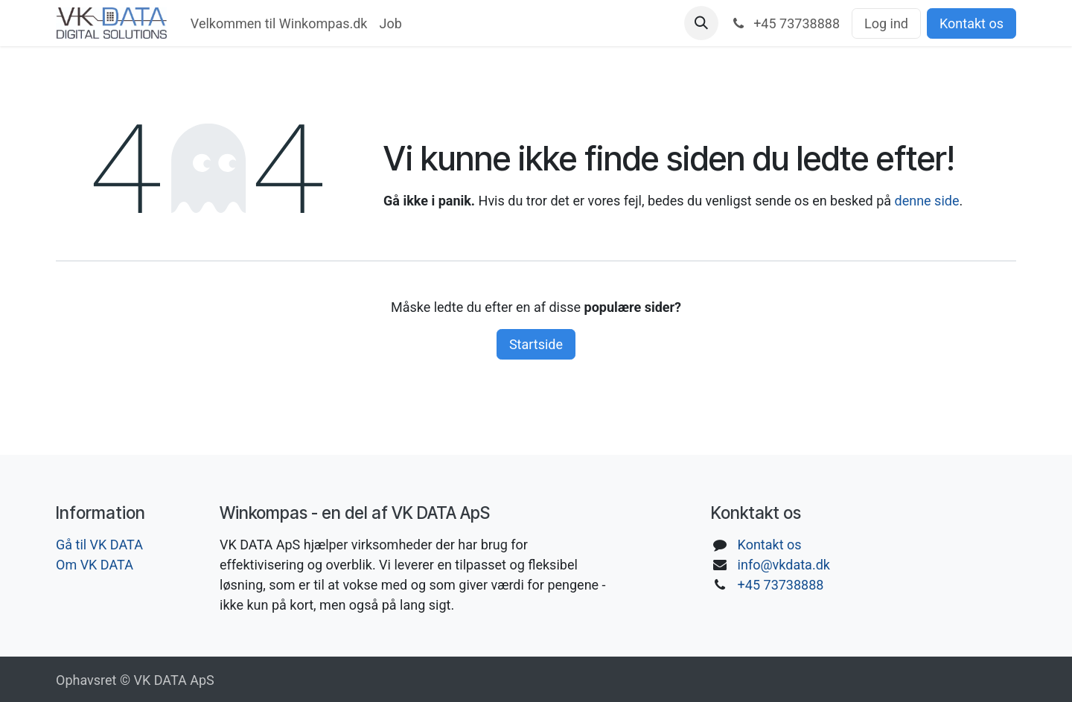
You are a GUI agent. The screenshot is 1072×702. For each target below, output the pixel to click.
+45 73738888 (781, 585)
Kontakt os (971, 23)
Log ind (886, 23)
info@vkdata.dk (784, 564)
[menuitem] (279, 23)
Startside (536, 344)
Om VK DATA (94, 564)
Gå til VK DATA (99, 544)
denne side (927, 200)
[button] (701, 23)
